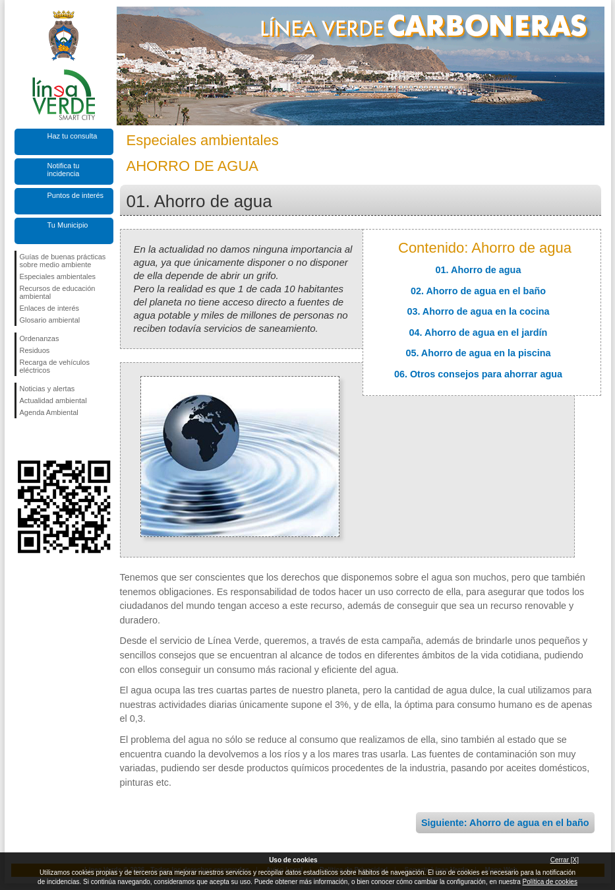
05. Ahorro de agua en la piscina (477, 353)
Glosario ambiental (50, 320)
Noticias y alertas (47, 389)
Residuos (35, 350)
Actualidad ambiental (53, 400)
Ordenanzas (39, 338)
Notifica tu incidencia (63, 169)
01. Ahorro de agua (478, 270)
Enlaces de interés (50, 308)
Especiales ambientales (58, 276)
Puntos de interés (75, 195)
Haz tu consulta (72, 136)
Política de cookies (550, 881)
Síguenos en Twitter (44, 439)
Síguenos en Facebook (22, 439)
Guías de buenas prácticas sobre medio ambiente (63, 261)
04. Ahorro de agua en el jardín (478, 332)
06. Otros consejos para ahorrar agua (478, 374)
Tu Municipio (67, 225)
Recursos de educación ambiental (58, 292)
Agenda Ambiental (49, 412)
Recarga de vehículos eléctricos (55, 366)
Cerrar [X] (564, 860)
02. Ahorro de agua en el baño (478, 291)
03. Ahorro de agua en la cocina (478, 311)
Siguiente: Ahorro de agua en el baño (505, 822)
